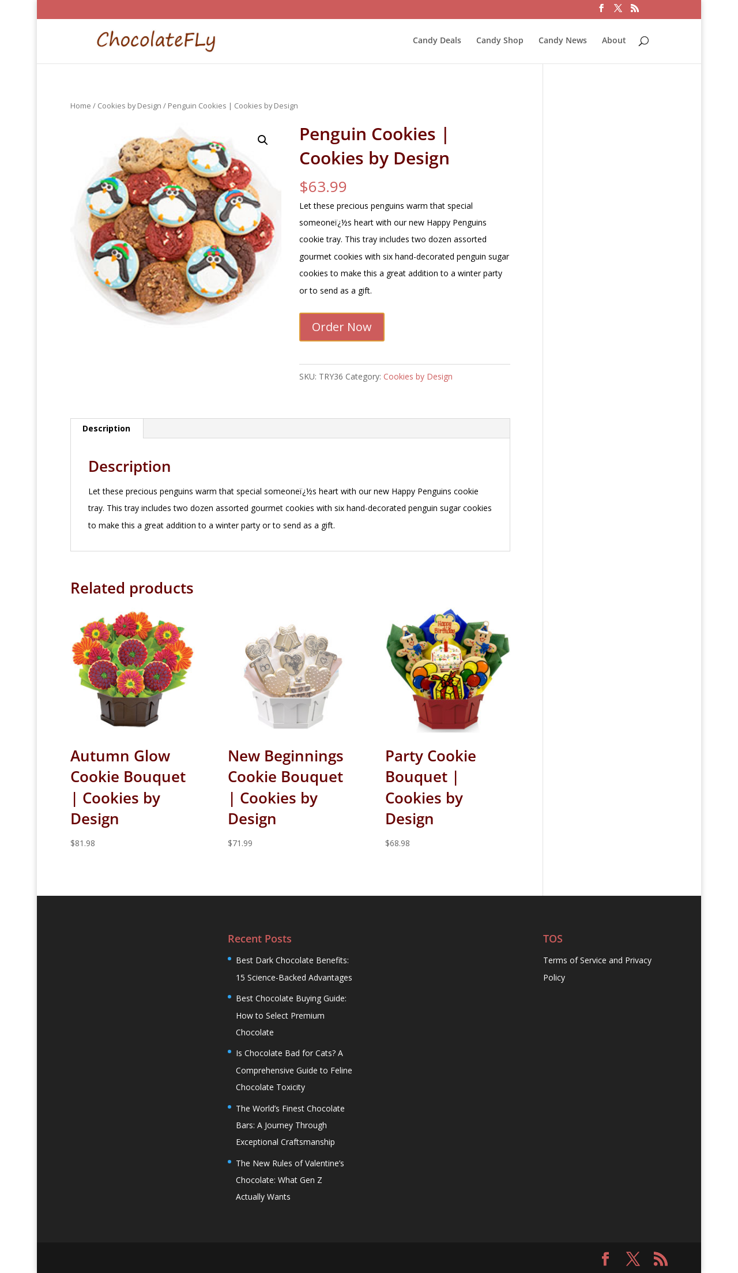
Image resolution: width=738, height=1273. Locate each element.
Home (80, 105)
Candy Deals (437, 41)
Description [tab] (106, 428)
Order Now (342, 327)
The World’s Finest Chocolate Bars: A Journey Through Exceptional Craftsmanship (290, 1125)
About (614, 41)
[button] (263, 140)
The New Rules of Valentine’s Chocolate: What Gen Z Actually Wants (290, 1180)
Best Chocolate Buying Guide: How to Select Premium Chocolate (291, 1015)
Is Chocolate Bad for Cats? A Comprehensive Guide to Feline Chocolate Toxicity (294, 1069)
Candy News (563, 41)
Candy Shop (500, 41)
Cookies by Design (129, 105)
